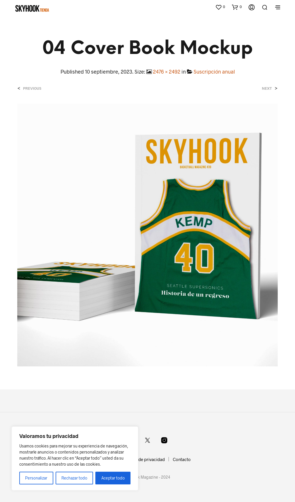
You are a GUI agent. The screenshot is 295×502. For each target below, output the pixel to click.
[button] (220, 7)
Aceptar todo (113, 477)
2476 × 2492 (166, 71)
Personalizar (36, 477)
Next (267, 88)
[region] (75, 458)
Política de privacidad (143, 459)
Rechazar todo (74, 477)
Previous (32, 88)
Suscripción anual (214, 71)
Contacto (182, 459)
